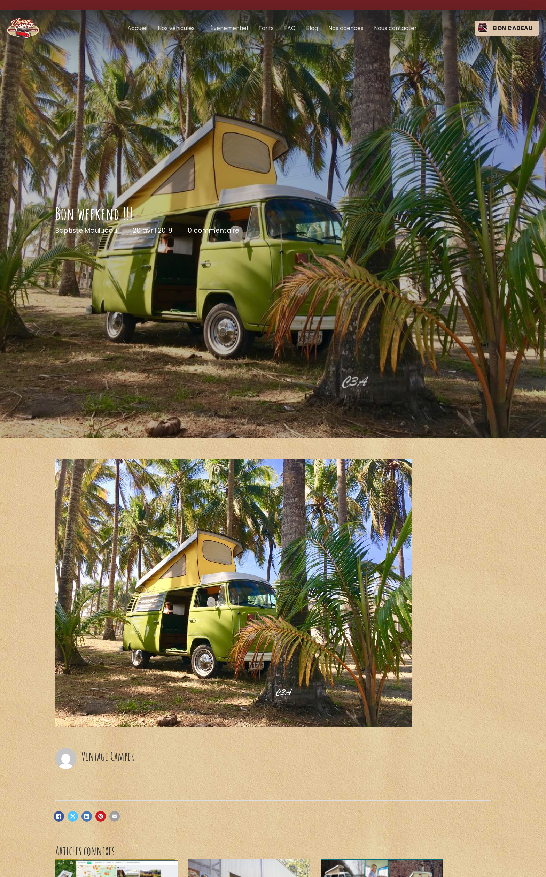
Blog (312, 28)
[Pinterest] (100, 816)
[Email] (114, 816)
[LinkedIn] (86, 816)
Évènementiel (229, 28)
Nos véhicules (176, 28)
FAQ (290, 28)
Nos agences (346, 28)
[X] (73, 816)
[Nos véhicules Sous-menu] (199, 28)
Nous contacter (395, 28)
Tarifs (266, 28)
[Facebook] (59, 816)
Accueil (137, 28)
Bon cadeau (513, 28)
